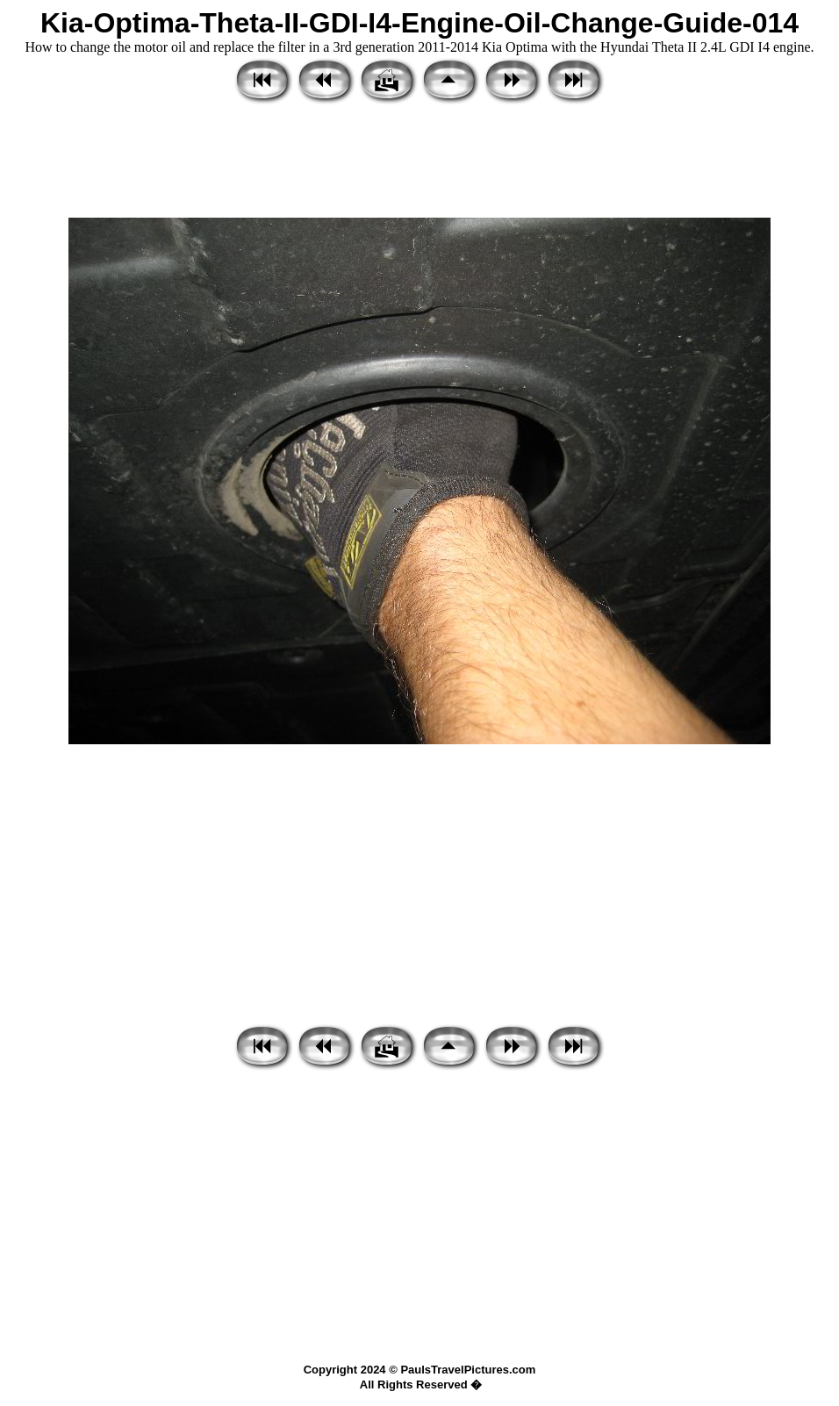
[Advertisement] (419, 162)
